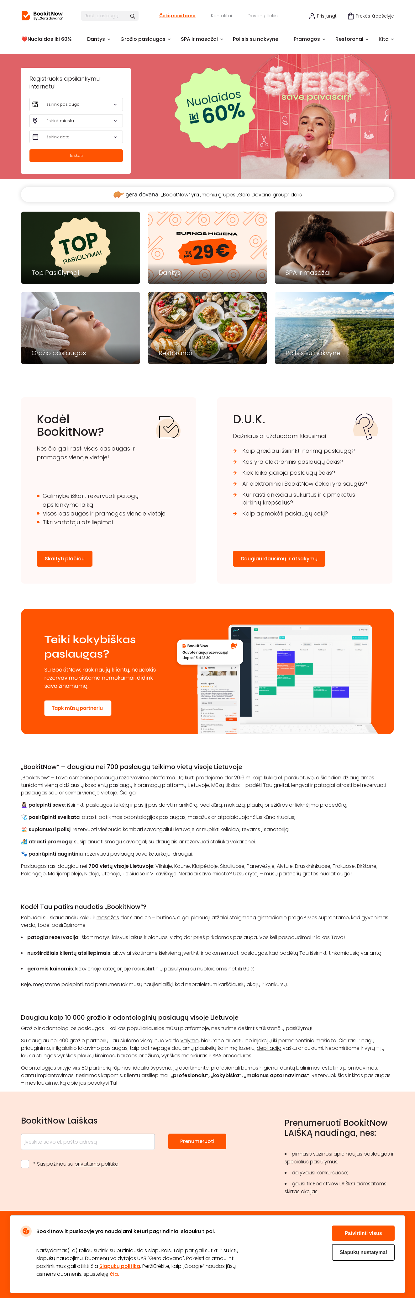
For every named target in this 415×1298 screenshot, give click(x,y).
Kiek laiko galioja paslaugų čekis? (288, 473)
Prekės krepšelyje (375, 16)
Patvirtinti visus (363, 1233)
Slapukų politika (119, 1266)
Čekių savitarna (177, 16)
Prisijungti (327, 16)
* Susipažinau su (75, 1163)
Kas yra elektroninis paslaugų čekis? (292, 462)
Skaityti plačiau (65, 558)
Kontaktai (221, 16)
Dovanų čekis (263, 16)
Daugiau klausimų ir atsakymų (279, 558)
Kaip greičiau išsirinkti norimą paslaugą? (298, 451)
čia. (114, 1274)
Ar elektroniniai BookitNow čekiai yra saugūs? (304, 484)
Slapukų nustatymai (363, 1252)
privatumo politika (96, 1163)
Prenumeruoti (197, 1141)
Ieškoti (76, 155)
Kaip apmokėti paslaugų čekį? (285, 513)
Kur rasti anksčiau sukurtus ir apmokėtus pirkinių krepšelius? (298, 498)
